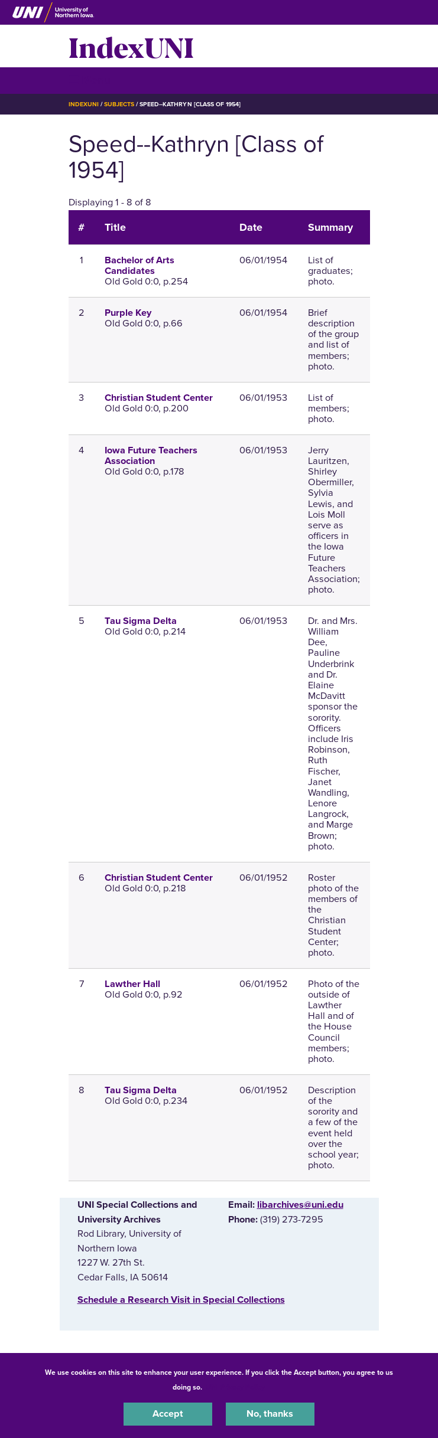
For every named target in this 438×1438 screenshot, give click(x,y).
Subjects (119, 104)
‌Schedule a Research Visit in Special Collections (181, 1300)
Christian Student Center (159, 398)
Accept (168, 1414)
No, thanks (269, 1414)
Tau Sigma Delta (141, 621)
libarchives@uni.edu (300, 1205)
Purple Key (128, 313)
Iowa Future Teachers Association (151, 456)
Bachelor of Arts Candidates (139, 265)
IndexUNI (131, 46)
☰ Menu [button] (90, 80)
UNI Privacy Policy (235, 1387)
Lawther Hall (132, 984)
